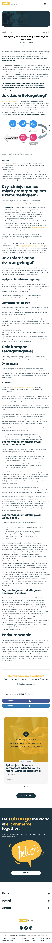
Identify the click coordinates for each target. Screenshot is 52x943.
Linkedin (19, 706)
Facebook (19, 701)
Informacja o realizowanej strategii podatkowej (9, 939)
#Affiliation (28, 46)
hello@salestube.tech (26, 684)
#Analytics (9, 779)
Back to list (26, 796)
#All (22, 46)
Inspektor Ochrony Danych (45, 939)
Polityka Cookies (34, 939)
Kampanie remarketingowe (10, 101)
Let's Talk (26, 872)
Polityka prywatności (25, 939)
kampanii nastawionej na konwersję (21, 387)
